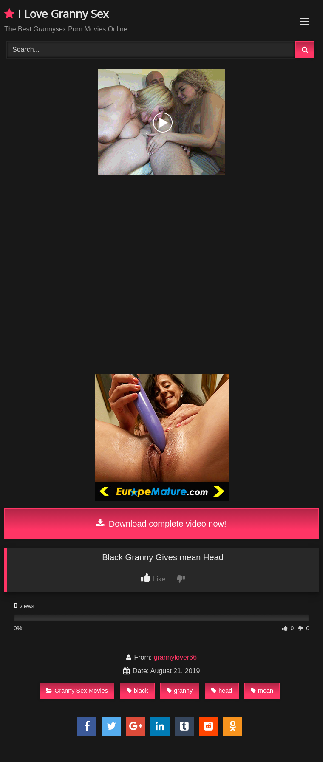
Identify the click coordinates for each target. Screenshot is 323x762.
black (137, 690)
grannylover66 (175, 657)
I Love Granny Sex (56, 13)
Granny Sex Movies (77, 690)
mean (262, 690)
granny (180, 690)
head (221, 690)
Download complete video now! (161, 523)
